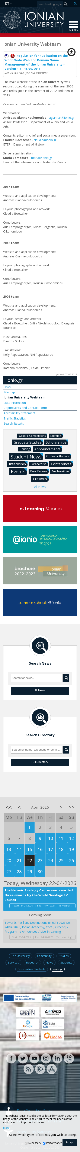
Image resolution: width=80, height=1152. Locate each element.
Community (44, 956)
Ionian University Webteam (24, 397)
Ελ (75, 3)
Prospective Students (31, 969)
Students (66, 962)
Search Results (14, 423)
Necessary (34, 1143)
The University (20, 956)
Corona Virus (39, 464)
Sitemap (9, 392)
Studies (64, 956)
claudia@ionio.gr (45, 140)
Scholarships (57, 442)
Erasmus (41, 478)
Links (7, 387)
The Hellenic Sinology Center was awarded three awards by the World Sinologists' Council (38, 895)
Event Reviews (39, 471)
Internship (18, 463)
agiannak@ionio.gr (61, 118)
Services (13, 962)
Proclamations (61, 471)
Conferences (62, 463)
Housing (25, 449)
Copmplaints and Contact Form (25, 408)
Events (19, 471)
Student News (27, 456)
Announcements (48, 448)
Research (32, 962)
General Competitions (33, 436)
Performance (54, 1143)
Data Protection (15, 403)
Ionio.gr (14, 380)
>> (71, 807)
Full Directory (40, 762)
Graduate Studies (28, 442)
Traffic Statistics (15, 418)
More (6, 1128)
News (49, 962)
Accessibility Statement (19, 413)
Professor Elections (58, 456)
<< (9, 807)
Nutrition (56, 436)
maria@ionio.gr (41, 158)
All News (40, 487)
